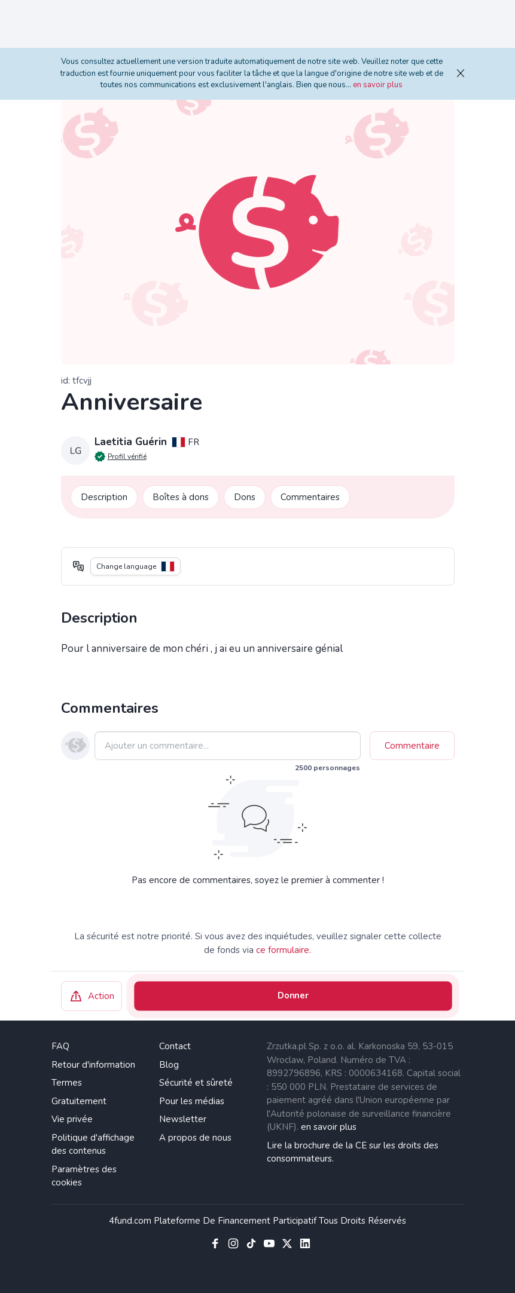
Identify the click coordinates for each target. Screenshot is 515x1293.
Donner (292, 995)
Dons (244, 497)
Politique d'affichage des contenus (93, 1144)
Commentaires (310, 497)
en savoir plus (378, 84)
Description (104, 497)
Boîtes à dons (181, 497)
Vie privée (72, 1119)
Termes (66, 1083)
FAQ (60, 1046)
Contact (175, 1046)
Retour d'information (93, 1065)
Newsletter (182, 1119)
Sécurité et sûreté (196, 1083)
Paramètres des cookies (84, 1176)
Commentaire (412, 746)
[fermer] (458, 73)
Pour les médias (191, 1101)
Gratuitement (78, 1101)
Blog (169, 1065)
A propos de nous (195, 1138)
